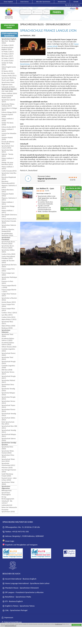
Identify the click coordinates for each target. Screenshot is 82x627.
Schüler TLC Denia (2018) (7, 124)
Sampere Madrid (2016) (7, 138)
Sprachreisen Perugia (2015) (8, 398)
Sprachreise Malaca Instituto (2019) (8, 105)
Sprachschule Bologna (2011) (9, 435)
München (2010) (7, 468)
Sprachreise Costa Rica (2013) (9, 174)
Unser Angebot (8, 2)
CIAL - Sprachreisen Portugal (15, 610)
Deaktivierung (58, 624)
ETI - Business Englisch (13, 601)
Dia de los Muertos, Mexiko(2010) (8, 230)
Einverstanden (76, 624)
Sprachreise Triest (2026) (7, 335)
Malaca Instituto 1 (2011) (7, 211)
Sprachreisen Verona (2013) (8, 402)
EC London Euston (7, 61)
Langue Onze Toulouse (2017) (9, 295)
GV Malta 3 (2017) (8, 52)
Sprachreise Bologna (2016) (8, 394)
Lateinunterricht (7, 505)
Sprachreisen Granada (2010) (9, 222)
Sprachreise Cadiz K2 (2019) (8, 101)
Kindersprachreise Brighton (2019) (7, 48)
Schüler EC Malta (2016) (7, 64)
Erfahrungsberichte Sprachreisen (9, 34)
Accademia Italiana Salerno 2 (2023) (8, 339)
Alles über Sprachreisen (43, 2)
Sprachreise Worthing (9, 78)
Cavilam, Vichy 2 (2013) (9, 313)
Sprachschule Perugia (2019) (9, 362)
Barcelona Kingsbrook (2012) (9, 178)
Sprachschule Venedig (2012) (9, 414)
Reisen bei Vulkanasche (9, 507)
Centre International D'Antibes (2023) (8, 257)
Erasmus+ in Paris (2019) (7, 282)
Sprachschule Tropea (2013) (8, 406)
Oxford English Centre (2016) (9, 68)
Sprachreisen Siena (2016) (8, 385)
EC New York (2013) (8, 73)
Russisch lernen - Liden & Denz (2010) (9, 479)
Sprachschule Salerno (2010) (9, 439)
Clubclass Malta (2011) (9, 76)
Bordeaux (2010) (7, 328)
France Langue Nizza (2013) (8, 309)
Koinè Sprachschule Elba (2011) (8, 423)
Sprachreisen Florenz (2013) (8, 410)
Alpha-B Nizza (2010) (8, 326)
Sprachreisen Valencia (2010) (9, 226)
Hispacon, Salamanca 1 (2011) (9, 199)
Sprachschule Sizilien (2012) (8, 419)
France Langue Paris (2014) (8, 305)
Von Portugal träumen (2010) (9, 471)
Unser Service (24, 2)
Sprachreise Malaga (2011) (8, 207)
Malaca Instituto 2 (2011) (7, 203)
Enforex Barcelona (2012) (7, 191)
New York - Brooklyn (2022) (8, 42)
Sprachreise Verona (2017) (8, 373)
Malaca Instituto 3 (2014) (7, 168)
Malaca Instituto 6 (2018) (7, 120)
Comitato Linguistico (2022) (8, 350)
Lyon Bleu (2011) (7, 315)
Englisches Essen (7, 84)
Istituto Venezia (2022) (9, 347)
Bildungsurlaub (6, 490)
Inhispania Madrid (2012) (8, 195)
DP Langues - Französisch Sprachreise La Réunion (23, 592)
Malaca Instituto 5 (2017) (7, 130)
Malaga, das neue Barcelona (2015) (7, 163)
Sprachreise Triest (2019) (7, 358)
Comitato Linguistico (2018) (8, 367)
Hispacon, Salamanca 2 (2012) (9, 186)
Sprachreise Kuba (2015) (7, 151)
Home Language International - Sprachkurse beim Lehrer (26, 583)
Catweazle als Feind (8, 87)
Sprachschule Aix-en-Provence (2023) (8, 243)
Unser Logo (8, 541)
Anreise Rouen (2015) (9, 302)
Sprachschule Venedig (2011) (9, 431)
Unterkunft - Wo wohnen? (7, 502)
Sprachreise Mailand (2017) (8, 381)
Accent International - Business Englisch (19, 579)
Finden (57, 12)
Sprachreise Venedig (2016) (8, 390)
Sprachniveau (25, 64)
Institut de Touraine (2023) (8, 261)
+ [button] (63, 188)
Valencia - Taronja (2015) (7, 155)
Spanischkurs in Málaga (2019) (9, 109)
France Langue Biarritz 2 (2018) (9, 286)
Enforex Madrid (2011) (9, 219)
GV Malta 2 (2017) (8, 54)
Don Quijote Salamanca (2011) (9, 216)
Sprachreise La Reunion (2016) (9, 299)
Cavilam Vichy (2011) (8, 317)
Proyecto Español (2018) (7, 115)
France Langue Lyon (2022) (8, 274)
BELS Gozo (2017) (7, 56)
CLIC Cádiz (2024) (7, 91)
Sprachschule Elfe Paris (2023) (9, 266)
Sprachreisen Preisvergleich (6, 494)
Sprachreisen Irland (8, 82)
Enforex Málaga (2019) (9, 112)
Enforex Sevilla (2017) (9, 127)
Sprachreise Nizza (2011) (7, 323)
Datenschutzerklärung (10, 625)
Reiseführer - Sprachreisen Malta (17, 597)
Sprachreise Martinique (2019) (9, 278)
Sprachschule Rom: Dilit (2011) (9, 427)
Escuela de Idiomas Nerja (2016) (8, 143)
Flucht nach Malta (7, 80)
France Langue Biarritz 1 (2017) (9, 291)
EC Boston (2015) (7, 71)
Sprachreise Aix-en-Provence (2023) (8, 247)
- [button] (63, 191)
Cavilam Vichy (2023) (8, 254)
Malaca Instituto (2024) (9, 93)
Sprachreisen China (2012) (8, 456)
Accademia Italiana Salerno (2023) (8, 343)
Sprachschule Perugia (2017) (9, 377)
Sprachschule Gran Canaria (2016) (8, 147)
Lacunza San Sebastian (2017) (9, 134)
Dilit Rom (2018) (7, 370)
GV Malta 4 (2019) (8, 45)
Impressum (7, 617)
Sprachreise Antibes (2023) (8, 251)
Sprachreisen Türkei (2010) (8, 483)
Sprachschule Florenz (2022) (8, 354)
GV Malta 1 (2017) (8, 58)
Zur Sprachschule (43, 217)
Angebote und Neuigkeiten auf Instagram (20, 544)
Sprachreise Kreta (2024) (7, 448)
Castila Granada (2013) (9, 171)
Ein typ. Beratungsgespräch (8, 498)
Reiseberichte (62, 2)
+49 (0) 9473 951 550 (20, 531)
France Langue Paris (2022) (8, 270)
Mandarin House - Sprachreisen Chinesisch (21, 588)
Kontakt (76, 2)
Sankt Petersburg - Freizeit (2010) (8, 475)
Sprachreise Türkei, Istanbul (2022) (8, 452)
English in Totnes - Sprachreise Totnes (19, 606)
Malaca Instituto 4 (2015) (7, 159)
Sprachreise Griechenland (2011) (8, 464)
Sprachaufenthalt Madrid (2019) (7, 97)
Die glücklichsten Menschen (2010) (7, 234)
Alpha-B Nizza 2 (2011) (9, 319)
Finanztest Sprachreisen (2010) (8, 511)
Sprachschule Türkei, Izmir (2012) (8, 460)
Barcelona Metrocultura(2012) (8, 182)
